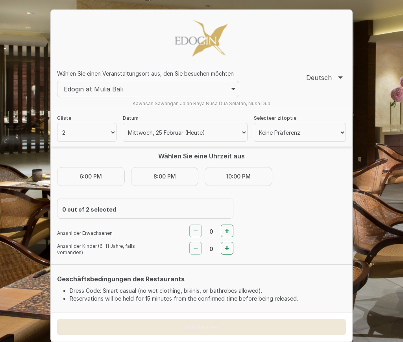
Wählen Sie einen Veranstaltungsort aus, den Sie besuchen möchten (145, 73)
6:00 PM (90, 176)
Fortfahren (202, 327)
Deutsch (324, 78)
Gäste (64, 118)
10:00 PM (238, 176)
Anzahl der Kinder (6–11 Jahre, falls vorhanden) (96, 249)
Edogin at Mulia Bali (150, 89)
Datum (131, 118)
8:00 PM (164, 176)
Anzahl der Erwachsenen (85, 233)
